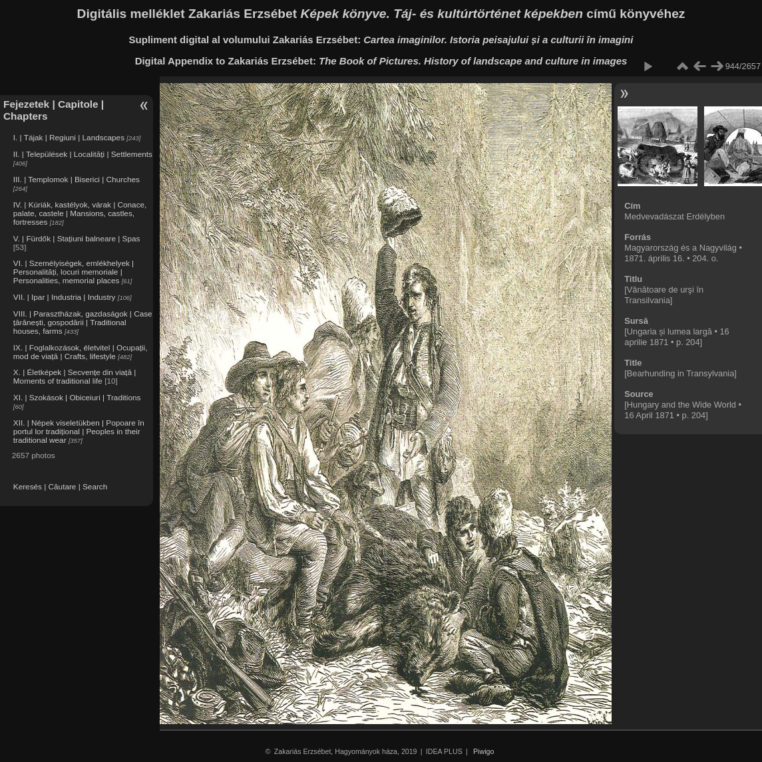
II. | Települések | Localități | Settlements (82, 154)
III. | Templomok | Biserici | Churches (76, 179)
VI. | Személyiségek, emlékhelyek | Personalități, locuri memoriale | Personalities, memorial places (73, 272)
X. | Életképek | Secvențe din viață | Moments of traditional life (74, 376)
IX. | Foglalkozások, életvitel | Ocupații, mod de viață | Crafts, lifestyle (80, 351)
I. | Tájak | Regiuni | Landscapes (68, 137)
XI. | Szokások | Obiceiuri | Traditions (77, 397)
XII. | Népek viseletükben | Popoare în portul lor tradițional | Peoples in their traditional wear (78, 431)
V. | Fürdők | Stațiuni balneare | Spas (76, 238)
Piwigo (483, 751)
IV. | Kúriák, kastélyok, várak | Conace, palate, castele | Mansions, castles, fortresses (80, 213)
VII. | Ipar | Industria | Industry (64, 297)
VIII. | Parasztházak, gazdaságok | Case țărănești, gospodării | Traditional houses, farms (82, 322)
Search (95, 486)
